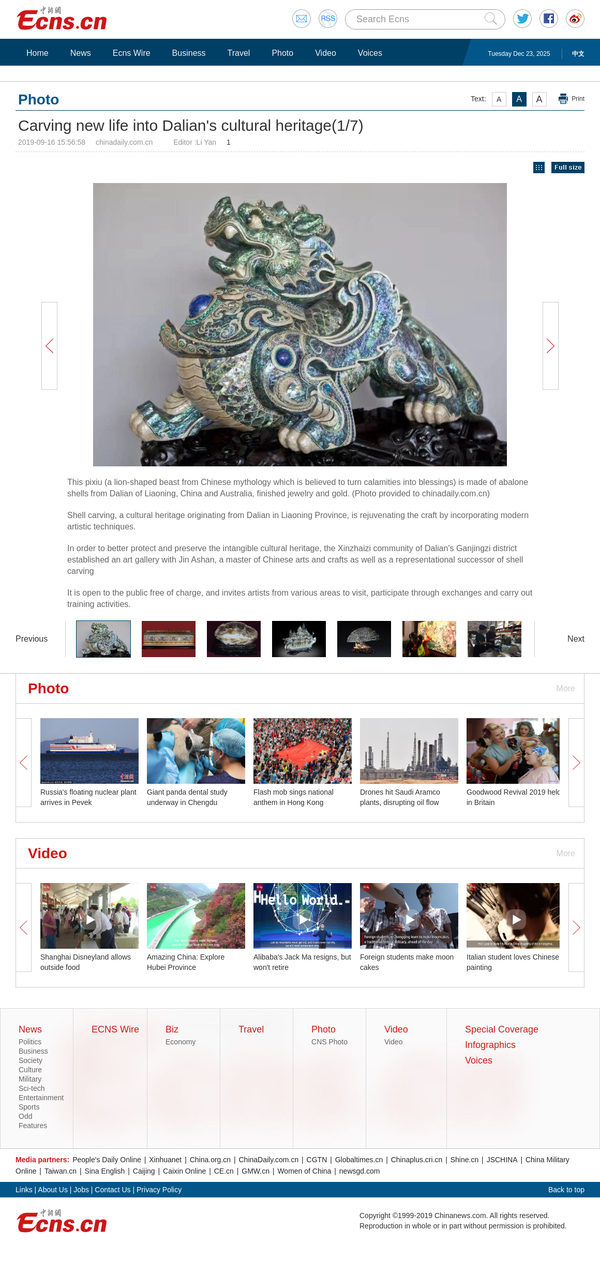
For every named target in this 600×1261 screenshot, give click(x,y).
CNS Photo (329, 1042)
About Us (53, 1190)
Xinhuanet (165, 1160)
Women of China (304, 1171)
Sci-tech (32, 1088)
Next (575, 638)
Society (30, 1060)
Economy (181, 1042)
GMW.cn (255, 1171)
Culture (30, 1070)
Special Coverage (501, 1029)
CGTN (317, 1160)
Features (33, 1125)
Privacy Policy (159, 1190)
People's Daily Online (106, 1160)
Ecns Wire (132, 53)
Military (30, 1079)
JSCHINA (502, 1160)
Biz (172, 1029)
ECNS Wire (115, 1029)
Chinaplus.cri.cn (417, 1160)
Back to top (566, 1190)
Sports (29, 1107)
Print (578, 98)
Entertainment (41, 1097)
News (80, 53)
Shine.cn (464, 1160)
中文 (578, 53)
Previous (32, 638)
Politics (30, 1042)
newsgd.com (359, 1171)
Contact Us (112, 1190)
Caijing (144, 1171)
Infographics (490, 1045)
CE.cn (224, 1171)
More (566, 688)
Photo (282, 53)
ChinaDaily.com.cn (269, 1160)
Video (325, 53)
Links (24, 1190)
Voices (370, 53)
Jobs (81, 1190)
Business (189, 53)
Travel (239, 53)
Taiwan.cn (60, 1171)
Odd (25, 1116)
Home (37, 53)
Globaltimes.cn (359, 1160)
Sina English (105, 1171)
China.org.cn (210, 1160)
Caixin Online (184, 1171)
